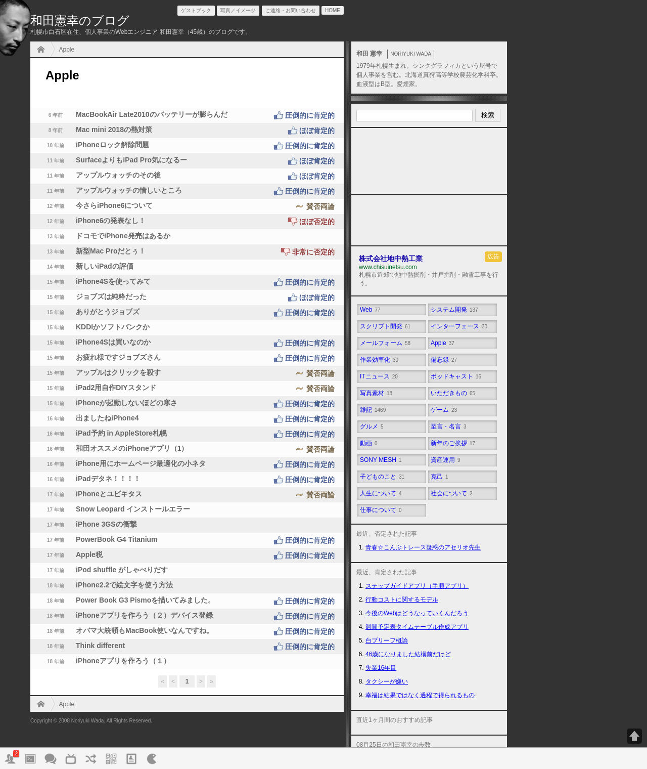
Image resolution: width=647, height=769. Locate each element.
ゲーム (444, 409)
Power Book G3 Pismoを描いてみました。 (187, 601)
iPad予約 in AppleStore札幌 (187, 434)
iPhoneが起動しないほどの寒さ (187, 404)
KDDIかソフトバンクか (92, 328)
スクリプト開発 (385, 326)
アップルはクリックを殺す (187, 373)
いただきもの (453, 393)
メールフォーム (385, 343)
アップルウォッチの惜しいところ (187, 191)
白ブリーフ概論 (386, 640)
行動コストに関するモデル (401, 599)
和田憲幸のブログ (79, 20)
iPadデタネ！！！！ (187, 480)
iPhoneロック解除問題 (187, 146)
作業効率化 (379, 359)
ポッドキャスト (456, 376)
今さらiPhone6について (187, 206)
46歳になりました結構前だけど (408, 654)
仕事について (381, 510)
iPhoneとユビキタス (187, 495)
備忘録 (444, 359)
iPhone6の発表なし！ (187, 222)
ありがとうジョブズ (187, 313)
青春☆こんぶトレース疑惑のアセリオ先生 (423, 547)
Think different (187, 646)
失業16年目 (380, 667)
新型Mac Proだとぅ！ (187, 252)
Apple (66, 49)
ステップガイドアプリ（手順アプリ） (417, 585)
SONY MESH (380, 459)
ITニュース (379, 376)
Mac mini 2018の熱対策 (187, 130)
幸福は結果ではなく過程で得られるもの (420, 695)
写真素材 (376, 393)
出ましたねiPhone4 (187, 419)
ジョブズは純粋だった (187, 297)
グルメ (372, 426)
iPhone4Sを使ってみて (187, 282)
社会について (452, 493)
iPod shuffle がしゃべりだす (101, 571)
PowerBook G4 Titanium (187, 540)
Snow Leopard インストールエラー (112, 510)
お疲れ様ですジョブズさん (187, 358)
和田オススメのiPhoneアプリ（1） (187, 449)
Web (370, 309)
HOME (43, 50)
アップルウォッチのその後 (187, 176)
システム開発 (454, 309)
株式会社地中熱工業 (391, 258)
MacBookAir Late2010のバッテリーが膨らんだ (187, 115)
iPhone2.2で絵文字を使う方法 (104, 586)
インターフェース (459, 326)
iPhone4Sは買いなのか (187, 343)
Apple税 (187, 555)
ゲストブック (196, 10)
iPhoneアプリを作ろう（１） (102, 662)
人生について (381, 493)
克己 (439, 476)
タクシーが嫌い (386, 681)
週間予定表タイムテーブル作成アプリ (417, 626)
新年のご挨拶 (453, 443)
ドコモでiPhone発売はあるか (102, 237)
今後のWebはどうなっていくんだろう (417, 613)
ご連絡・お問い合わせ (290, 10)
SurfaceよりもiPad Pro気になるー (187, 161)
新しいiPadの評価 (84, 267)
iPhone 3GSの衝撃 (86, 525)
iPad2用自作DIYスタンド (187, 388)
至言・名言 (449, 426)
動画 (369, 443)
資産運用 (445, 459)
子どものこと (382, 476)
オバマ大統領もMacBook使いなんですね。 (187, 631)
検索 (487, 115)
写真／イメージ (238, 10)
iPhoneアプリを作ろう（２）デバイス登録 (187, 616)
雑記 (373, 409)
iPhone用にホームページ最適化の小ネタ (187, 464)
